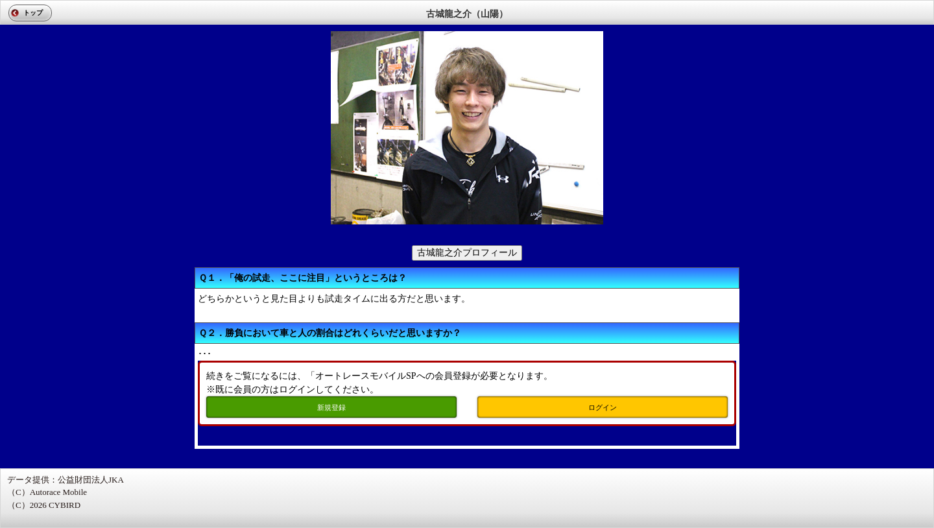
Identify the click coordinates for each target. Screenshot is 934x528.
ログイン (602, 407)
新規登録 (331, 407)
